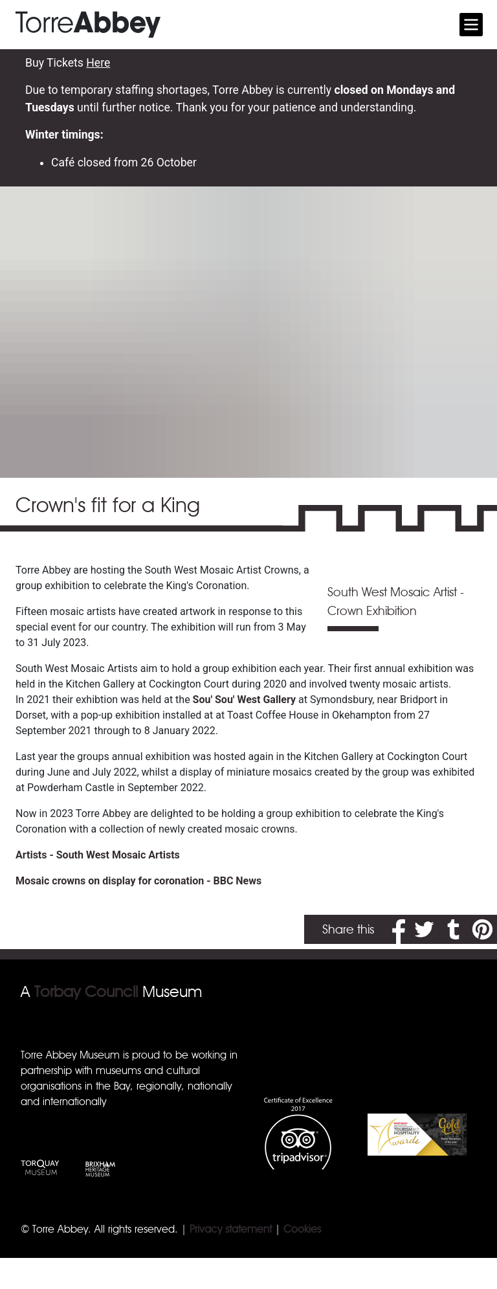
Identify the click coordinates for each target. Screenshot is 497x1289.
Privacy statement (231, 1229)
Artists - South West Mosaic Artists (98, 855)
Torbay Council (86, 991)
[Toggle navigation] (471, 24)
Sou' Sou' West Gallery (244, 699)
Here (98, 62)
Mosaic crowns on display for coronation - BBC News (138, 881)
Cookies (302, 1229)
